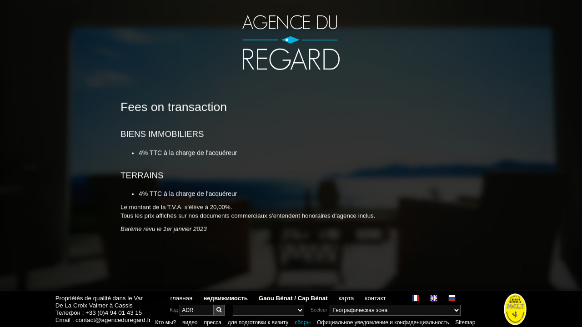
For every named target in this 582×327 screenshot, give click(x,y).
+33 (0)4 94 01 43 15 (113, 312)
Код (174, 309)
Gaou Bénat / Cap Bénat (293, 298)
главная (181, 298)
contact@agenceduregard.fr (113, 320)
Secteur (319, 309)
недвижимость (225, 298)
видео (189, 322)
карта (346, 298)
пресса (212, 322)
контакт (375, 298)
